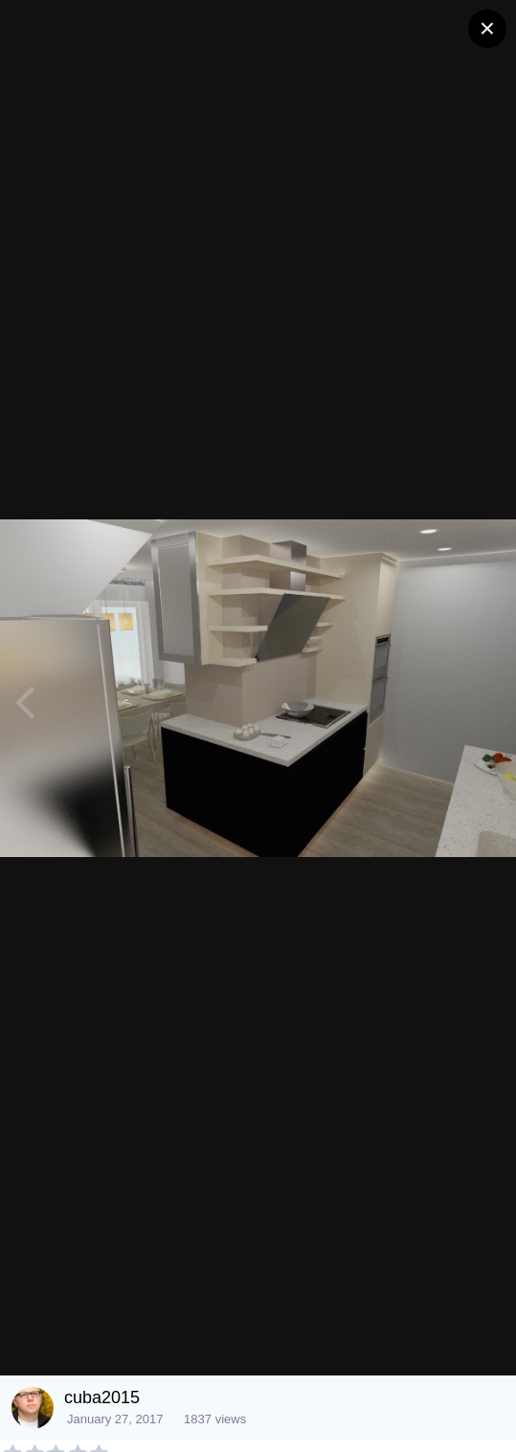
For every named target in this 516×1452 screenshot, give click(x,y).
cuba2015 (102, 1397)
